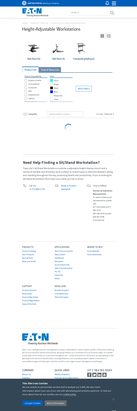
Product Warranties (30, 297)
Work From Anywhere (64, 251)
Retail (57, 278)
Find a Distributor (94, 254)
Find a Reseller (93, 251)
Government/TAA (62, 265)
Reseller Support (62, 290)
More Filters (84, 88)
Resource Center (29, 261)
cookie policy (69, 394)
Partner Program (61, 297)
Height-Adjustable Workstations (68, 23)
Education (59, 261)
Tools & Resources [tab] (50, 69)
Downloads (27, 293)
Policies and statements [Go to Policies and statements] (66, 377)
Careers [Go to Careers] (26, 377)
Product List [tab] (30, 69)
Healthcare (59, 258)
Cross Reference (61, 293)
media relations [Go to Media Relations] (62, 374)
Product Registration (31, 300)
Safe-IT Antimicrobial (63, 268)
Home (25, 23)
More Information (55, 403)
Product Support (29, 290)
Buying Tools (27, 258)
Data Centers (60, 254)
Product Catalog (39, 23)
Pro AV (57, 271)
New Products (28, 254)
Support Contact (29, 304)
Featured (109, 114)
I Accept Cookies (32, 403)
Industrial (59, 275)
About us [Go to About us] (26, 374)
